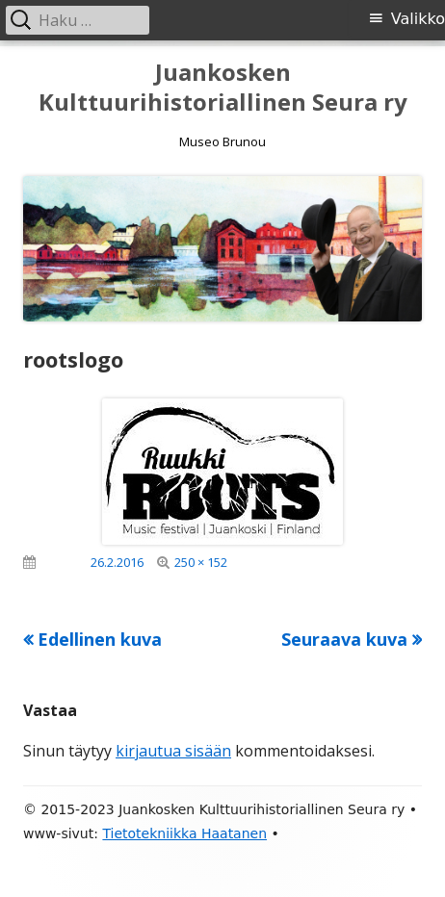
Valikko (418, 19)
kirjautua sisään (173, 750)
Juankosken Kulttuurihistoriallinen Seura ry (223, 87)
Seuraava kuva (344, 639)
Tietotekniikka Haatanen (184, 833)
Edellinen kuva (100, 639)
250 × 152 (200, 562)
